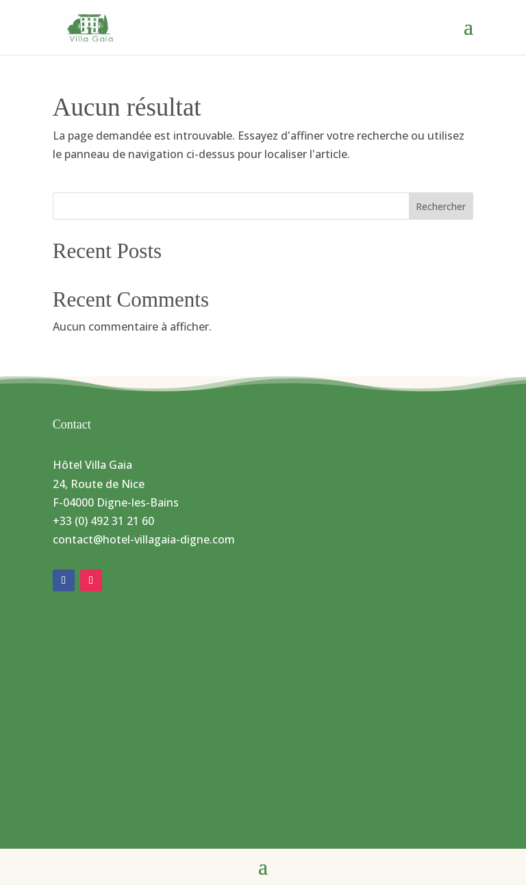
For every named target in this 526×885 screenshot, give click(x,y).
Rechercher (441, 206)
